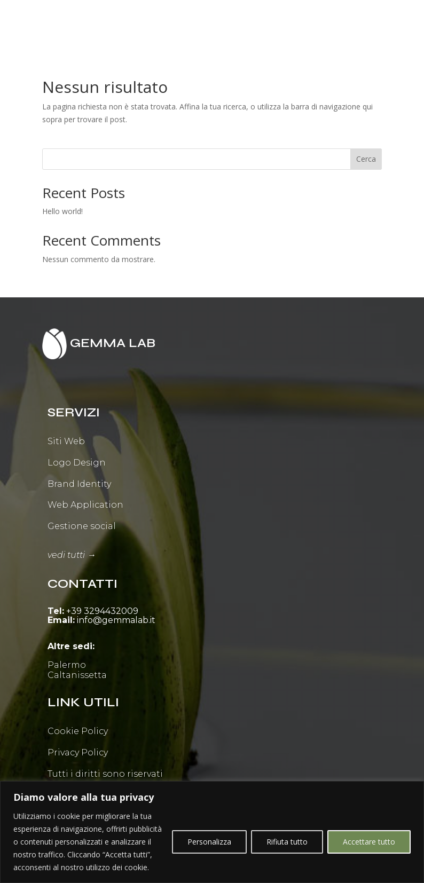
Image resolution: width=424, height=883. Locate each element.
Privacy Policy (78, 752)
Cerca (366, 159)
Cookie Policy (78, 731)
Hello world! (62, 211)
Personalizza (209, 842)
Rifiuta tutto (287, 842)
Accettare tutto (369, 842)
